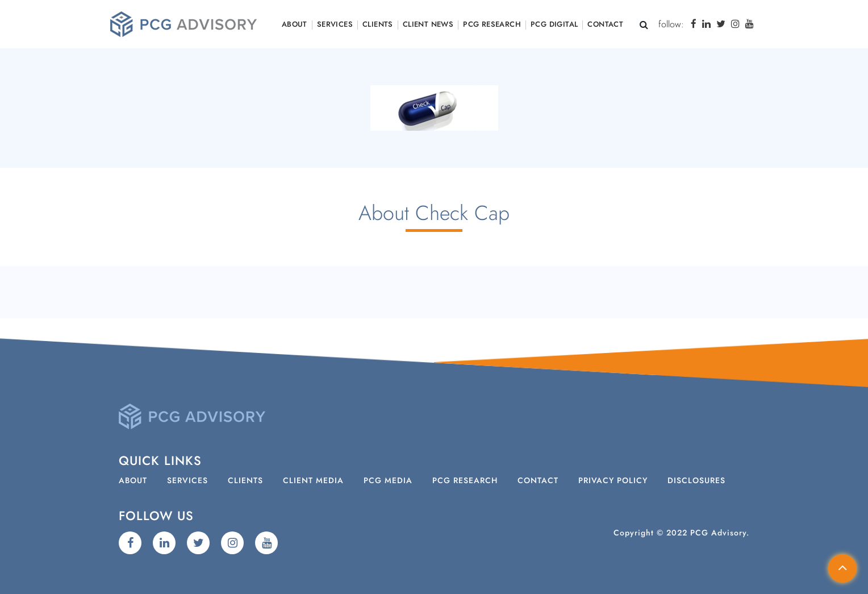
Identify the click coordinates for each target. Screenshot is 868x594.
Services (335, 24)
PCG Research (492, 24)
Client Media (313, 481)
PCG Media (388, 481)
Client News (428, 24)
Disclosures (696, 481)
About (294, 24)
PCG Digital (554, 24)
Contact (605, 24)
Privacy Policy (613, 481)
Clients (377, 24)
